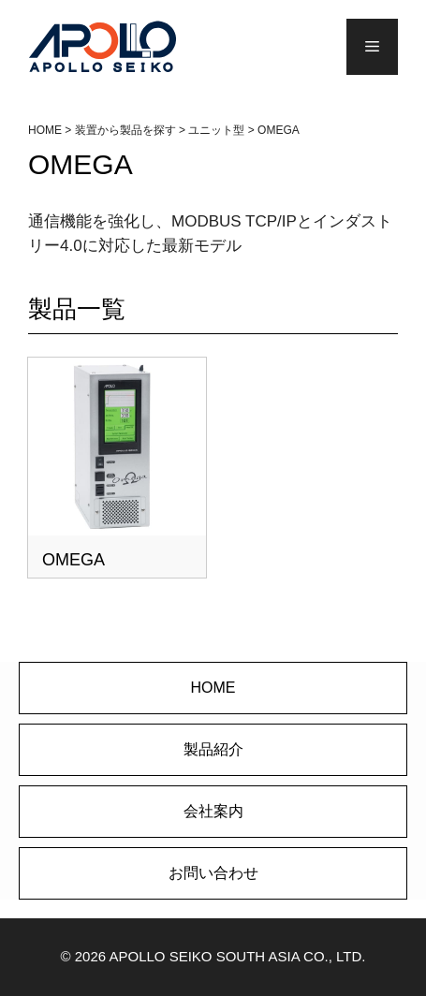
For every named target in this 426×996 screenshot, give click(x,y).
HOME (213, 688)
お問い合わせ (213, 873)
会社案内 (213, 811)
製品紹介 (213, 749)
